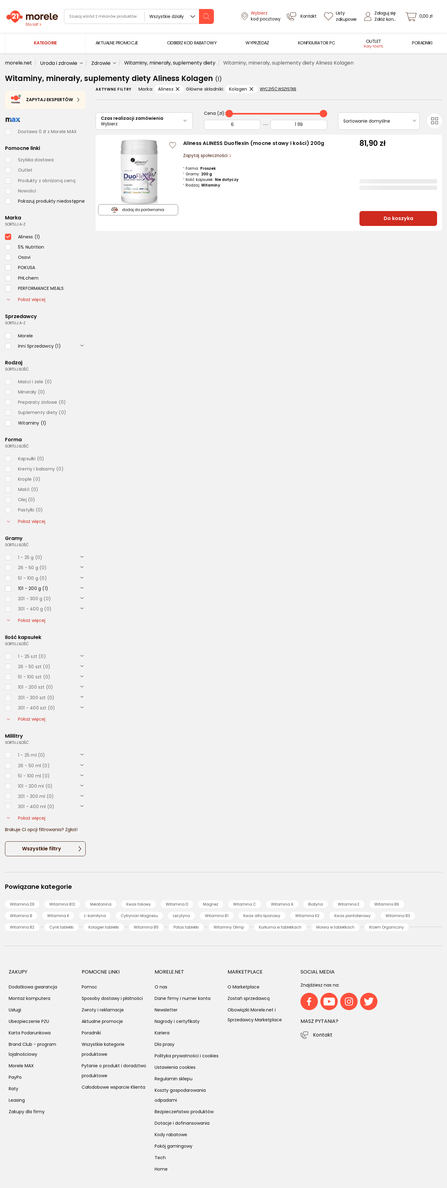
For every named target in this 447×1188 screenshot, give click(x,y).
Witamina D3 (22, 904)
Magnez (210, 904)
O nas (161, 987)
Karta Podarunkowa (30, 1033)
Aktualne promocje (102, 1021)
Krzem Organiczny (386, 927)
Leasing (17, 1100)
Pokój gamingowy (173, 1146)
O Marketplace (244, 987)
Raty (13, 1089)
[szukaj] (206, 16)
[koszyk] (420, 16)
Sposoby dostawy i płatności (112, 998)
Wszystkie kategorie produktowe (103, 1049)
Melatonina (100, 904)
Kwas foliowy (138, 904)
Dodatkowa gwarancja (33, 987)
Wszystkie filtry (41, 848)
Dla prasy (164, 1044)
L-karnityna (95, 915)
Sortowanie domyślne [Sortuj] (366, 121)
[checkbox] (45, 201)
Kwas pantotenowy (352, 915)
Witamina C (244, 904)
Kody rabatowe (171, 1135)
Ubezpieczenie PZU (29, 1021)
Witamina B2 (22, 927)
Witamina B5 (146, 927)
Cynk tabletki (61, 927)
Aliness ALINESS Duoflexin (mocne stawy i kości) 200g (253, 143)
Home (161, 1169)
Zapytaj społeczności (206, 156)
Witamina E (348, 904)
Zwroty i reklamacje (103, 1010)
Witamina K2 (307, 915)
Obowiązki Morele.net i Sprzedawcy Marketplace (255, 1015)
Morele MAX (21, 1066)
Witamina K (58, 915)
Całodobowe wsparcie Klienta (113, 1087)
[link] (117, 43)
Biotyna (315, 904)
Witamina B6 (386, 904)
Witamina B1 (216, 915)
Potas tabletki (186, 927)
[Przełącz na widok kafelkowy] (434, 121)
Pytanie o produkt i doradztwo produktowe (114, 1071)
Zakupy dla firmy (27, 1112)
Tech (160, 1157)
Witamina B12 (62, 904)
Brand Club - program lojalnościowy (32, 1049)
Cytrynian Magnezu (139, 915)
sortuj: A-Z (15, 224)
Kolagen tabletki (103, 927)
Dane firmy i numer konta (182, 998)
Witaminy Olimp (229, 927)
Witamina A (282, 904)
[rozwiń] (82, 345)
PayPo (15, 1077)
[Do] (298, 125)
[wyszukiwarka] (139, 16)
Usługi (15, 1010)
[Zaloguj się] (381, 16)
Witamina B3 (398, 915)
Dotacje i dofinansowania (182, 1123)
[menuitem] (117, 43)
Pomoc (89, 987)
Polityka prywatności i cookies (187, 1056)
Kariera (162, 1033)
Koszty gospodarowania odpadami (180, 1095)
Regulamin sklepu (173, 1079)
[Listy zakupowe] (341, 16)
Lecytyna (181, 915)
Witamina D (177, 904)
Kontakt (322, 1034)
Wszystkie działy (166, 16)
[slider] (229, 113)
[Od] (232, 125)
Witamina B (21, 915)
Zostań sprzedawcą (249, 998)
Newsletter (166, 1010)
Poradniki (91, 1033)
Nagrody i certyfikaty (177, 1021)
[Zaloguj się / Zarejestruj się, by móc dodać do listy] (172, 145)
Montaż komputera (29, 998)
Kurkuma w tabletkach (280, 927)
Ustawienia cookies (175, 1067)
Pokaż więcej (26, 299)
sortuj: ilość (17, 369)
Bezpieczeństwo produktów (184, 1112)
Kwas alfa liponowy (261, 915)
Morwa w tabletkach (335, 927)
